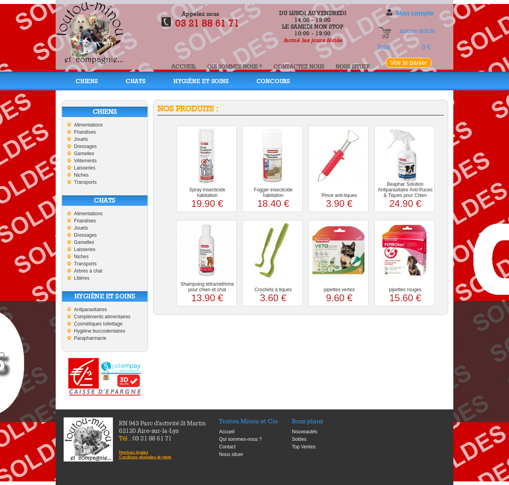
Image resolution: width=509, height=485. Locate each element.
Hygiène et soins (201, 81)
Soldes (299, 439)
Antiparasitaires (90, 309)
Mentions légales (133, 452)
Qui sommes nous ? (234, 66)
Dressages (85, 146)
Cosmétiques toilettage (98, 324)
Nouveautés (304, 431)
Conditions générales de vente (145, 456)
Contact (227, 447)
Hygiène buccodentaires (99, 331)
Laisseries (84, 168)
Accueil (183, 66)
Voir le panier (408, 62)
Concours (273, 81)
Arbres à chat (88, 271)
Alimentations (88, 125)
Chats (136, 81)
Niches (81, 175)
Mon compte (414, 13)
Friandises (85, 132)
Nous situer (353, 66)
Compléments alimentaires (102, 316)
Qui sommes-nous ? (240, 439)
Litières (81, 278)
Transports (85, 182)
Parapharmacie (90, 338)
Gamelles (84, 153)
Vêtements (85, 161)
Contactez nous (299, 66)
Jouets (81, 139)
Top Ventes (303, 447)
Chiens (87, 81)
